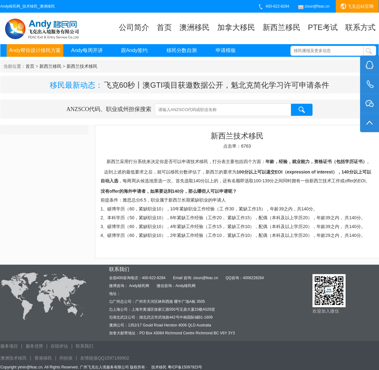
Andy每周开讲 (87, 50)
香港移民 (43, 358)
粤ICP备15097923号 (185, 367)
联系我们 (84, 346)
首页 (164, 27)
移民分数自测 (181, 50)
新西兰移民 (281, 27)
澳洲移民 (194, 27)
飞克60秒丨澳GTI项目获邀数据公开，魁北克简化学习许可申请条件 (216, 85)
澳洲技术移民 (13, 358)
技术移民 (158, 367)
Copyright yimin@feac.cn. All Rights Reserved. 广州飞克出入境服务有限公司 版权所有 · (74, 367)
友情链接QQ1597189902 (104, 358)
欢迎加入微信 (325, 311)
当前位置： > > (50, 66)
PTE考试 (323, 27)
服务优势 (34, 346)
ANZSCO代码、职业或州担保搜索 (189, 109)
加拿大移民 (236, 27)
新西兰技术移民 (82, 66)
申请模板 (226, 50)
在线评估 (59, 346)
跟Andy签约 (134, 50)
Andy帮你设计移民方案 (35, 50)
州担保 (66, 358)
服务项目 (9, 346)
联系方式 (360, 27)
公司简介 (134, 27)
